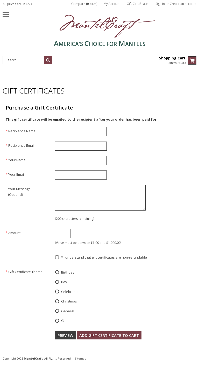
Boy (61, 282)
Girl (61, 321)
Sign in (160, 4)
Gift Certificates (138, 4)
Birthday (64, 272)
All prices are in (17, 4)
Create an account (183, 4)
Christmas (66, 301)
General (64, 311)
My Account (112, 4)
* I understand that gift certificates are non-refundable (101, 257)
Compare (84, 4)
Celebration (67, 292)
